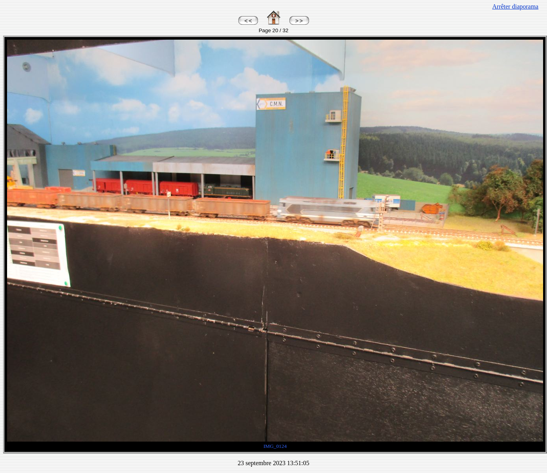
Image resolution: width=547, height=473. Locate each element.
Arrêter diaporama (515, 6)
